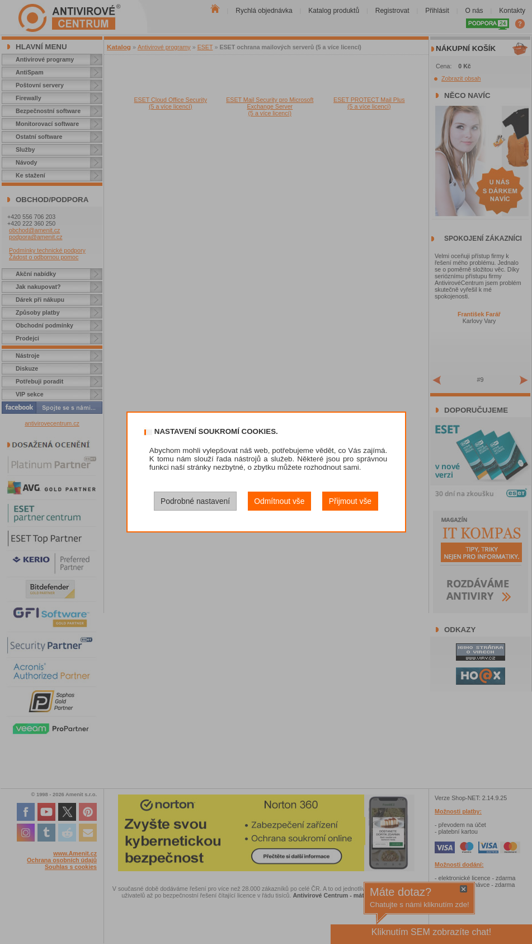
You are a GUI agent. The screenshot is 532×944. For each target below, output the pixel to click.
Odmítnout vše (279, 501)
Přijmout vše (350, 501)
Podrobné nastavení (195, 501)
